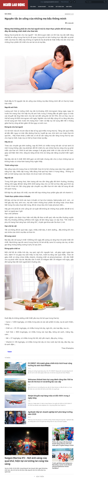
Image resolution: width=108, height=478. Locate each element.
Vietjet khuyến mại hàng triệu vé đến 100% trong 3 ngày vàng (49, 397)
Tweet (9, 352)
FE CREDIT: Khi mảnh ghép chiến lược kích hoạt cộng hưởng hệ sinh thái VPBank (50, 364)
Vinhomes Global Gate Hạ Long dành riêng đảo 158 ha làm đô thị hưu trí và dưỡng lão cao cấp (50, 380)
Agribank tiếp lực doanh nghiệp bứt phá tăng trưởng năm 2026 (50, 413)
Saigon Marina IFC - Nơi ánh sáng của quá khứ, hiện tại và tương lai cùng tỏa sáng (26, 460)
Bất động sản (60, 6)
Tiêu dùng (33, 6)
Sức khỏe (8, 14)
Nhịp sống (69, 6)
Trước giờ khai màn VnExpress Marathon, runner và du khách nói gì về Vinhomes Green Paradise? (62, 465)
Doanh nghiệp (42, 6)
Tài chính (50, 6)
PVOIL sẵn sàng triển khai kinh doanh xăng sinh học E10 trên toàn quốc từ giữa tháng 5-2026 (63, 443)
